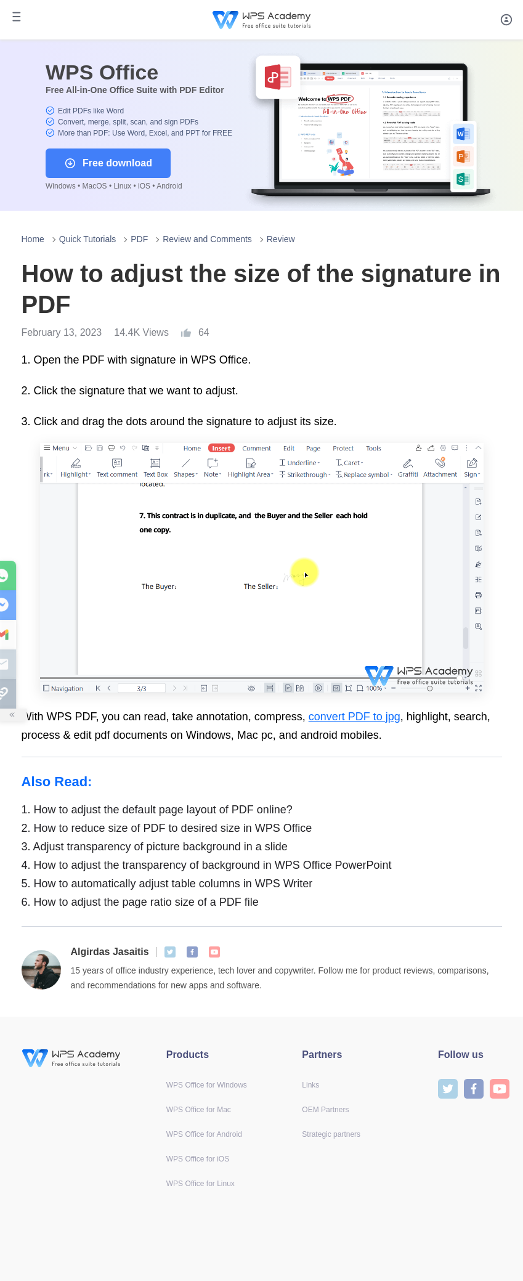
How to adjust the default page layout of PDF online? (157, 809)
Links (310, 1085)
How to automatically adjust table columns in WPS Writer (167, 883)
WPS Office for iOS (197, 1159)
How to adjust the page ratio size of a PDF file (140, 902)
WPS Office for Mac (198, 1109)
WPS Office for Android (204, 1134)
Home (33, 239)
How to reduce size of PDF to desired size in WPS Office (167, 828)
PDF (139, 239)
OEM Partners (325, 1109)
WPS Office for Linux (200, 1183)
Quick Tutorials (87, 239)
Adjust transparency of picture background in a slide (155, 846)
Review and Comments (207, 239)
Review (281, 239)
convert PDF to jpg (354, 716)
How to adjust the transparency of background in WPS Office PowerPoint (207, 865)
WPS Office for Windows (206, 1085)
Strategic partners (331, 1134)
